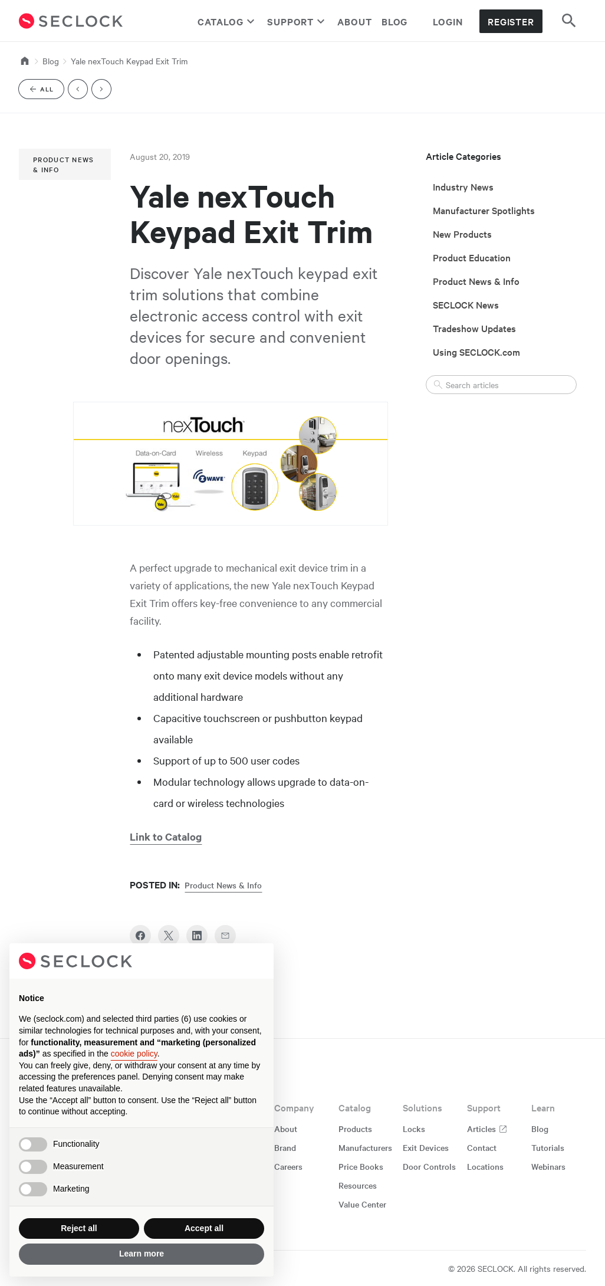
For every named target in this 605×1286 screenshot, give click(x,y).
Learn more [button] (141, 1253)
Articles (487, 1128)
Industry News (463, 186)
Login (448, 21)
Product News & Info (63, 164)
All (46, 91)
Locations (485, 1166)
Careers (288, 1166)
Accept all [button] (204, 1228)
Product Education (472, 257)
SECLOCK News (466, 304)
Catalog (228, 21)
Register (511, 21)
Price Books (360, 1166)
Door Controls (429, 1166)
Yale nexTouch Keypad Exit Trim (129, 61)
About (354, 21)
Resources (357, 1185)
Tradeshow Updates (474, 328)
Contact (482, 1147)
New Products (462, 233)
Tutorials (547, 1147)
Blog (395, 21)
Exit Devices (426, 1147)
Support (297, 21)
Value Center (362, 1204)
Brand (285, 1147)
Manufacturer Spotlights (484, 210)
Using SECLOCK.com (476, 351)
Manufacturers (365, 1147)
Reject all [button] (79, 1228)
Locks (414, 1128)
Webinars (548, 1166)
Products (355, 1128)
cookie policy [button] (134, 1053)
